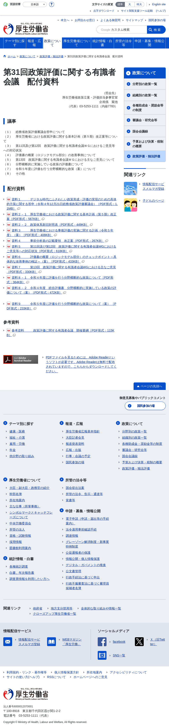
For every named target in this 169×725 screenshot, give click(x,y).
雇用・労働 (17, 442)
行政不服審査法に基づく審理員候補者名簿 (87, 583)
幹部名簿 (15, 492)
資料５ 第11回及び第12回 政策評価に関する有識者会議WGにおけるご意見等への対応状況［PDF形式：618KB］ (61, 248)
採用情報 (15, 540)
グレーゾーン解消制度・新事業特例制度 (87, 541)
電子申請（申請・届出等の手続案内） (87, 518)
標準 (120, 4)
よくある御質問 (110, 20)
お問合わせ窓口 (85, 20)
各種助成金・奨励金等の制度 (147, 108)
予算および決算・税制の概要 (147, 144)
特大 (139, 4)
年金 (12, 449)
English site (159, 4)
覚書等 (70, 498)
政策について (144, 73)
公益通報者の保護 (78, 550)
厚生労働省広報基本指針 (83, 430)
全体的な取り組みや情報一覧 (101, 605)
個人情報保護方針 (66, 669)
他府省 (37, 605)
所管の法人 (17, 527)
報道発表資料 (75, 442)
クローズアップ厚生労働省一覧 (54, 611)
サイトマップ (134, 20)
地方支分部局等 (61, 605)
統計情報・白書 (21, 556)
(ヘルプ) (161, 10)
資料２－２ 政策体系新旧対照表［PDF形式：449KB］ (50, 224)
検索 (157, 29)
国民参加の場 (157, 20)
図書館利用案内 (20, 546)
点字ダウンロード (103, 10)
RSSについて (56, 674)
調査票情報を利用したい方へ (29, 576)
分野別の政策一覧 (144, 84)
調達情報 (72, 533)
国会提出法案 (75, 486)
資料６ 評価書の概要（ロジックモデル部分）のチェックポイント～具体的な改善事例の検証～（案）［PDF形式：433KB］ (61, 259)
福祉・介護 (17, 436)
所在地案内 (17, 498)
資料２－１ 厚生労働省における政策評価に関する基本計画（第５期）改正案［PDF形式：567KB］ (61, 216)
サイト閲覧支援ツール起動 (137, 10)
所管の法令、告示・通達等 (84, 492)
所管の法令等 (76, 478)
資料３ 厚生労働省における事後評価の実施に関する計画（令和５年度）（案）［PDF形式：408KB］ (60, 232)
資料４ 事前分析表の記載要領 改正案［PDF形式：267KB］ (57, 241)
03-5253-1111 (28, 712)
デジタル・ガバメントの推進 (86, 562)
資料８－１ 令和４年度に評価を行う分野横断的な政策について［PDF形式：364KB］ (60, 279)
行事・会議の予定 (78, 455)
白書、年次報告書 (21, 570)
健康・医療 (17, 430)
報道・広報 (74, 423)
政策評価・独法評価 (146, 156)
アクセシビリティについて (128, 669)
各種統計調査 (18, 563)
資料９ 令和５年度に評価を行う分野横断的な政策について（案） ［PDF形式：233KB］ (61, 306)
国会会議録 (140, 131)
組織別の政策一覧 (144, 95)
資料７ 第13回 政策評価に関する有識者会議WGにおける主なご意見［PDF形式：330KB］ (61, 269)
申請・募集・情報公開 (83, 508)
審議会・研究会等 (144, 120)
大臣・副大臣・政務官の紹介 (29, 486)
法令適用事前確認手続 (81, 526)
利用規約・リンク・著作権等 (27, 669)
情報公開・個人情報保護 (83, 556)
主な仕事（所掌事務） (24, 504)
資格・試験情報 (20, 533)
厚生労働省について (25, 478)
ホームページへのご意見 (90, 674)
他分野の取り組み (21, 455)
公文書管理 (73, 568)
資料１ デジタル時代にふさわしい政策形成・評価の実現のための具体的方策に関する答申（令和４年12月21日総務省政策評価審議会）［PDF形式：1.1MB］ (62, 203)
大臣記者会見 (75, 436)
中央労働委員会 (20, 521)
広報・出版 (73, 449)
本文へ (65, 20)
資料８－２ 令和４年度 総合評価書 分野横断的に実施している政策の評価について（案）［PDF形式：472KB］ (61, 290)
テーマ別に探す (21, 423)
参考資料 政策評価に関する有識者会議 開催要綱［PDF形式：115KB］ (60, 332)
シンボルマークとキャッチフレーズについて (31, 513)
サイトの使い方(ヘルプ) (23, 674)
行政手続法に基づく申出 (83, 574)
